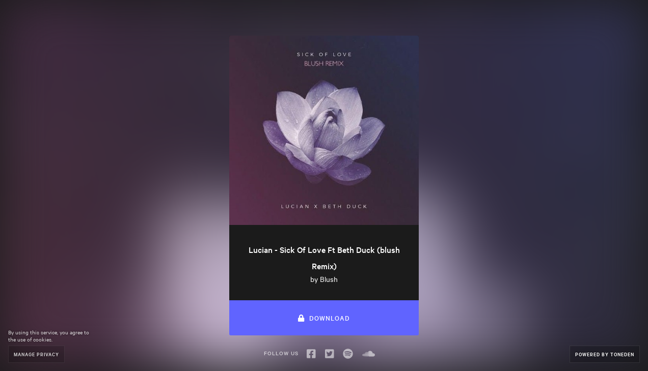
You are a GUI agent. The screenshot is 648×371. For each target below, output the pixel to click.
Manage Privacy (36, 354)
